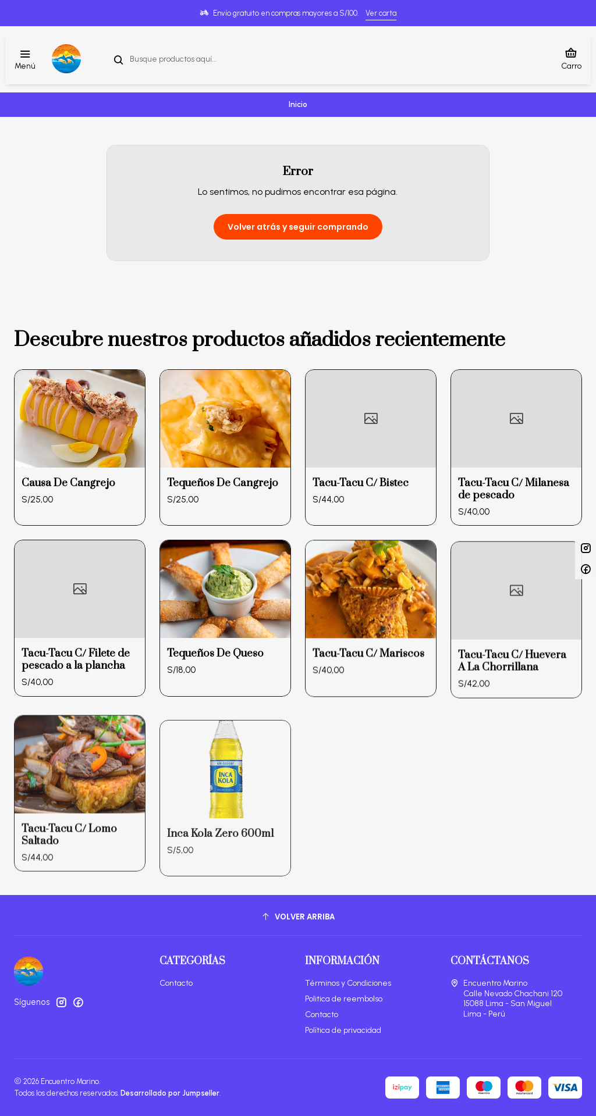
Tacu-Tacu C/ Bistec (361, 528)
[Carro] (571, 59)
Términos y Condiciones (348, 983)
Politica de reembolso (343, 999)
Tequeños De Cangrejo (222, 512)
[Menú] (25, 59)
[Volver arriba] (298, 917)
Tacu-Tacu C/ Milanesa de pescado (513, 545)
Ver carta (381, 13)
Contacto (176, 983)
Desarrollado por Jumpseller (169, 1093)
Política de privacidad (343, 1030)
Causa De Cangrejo (68, 500)
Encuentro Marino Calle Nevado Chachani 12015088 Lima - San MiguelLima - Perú (506, 998)
